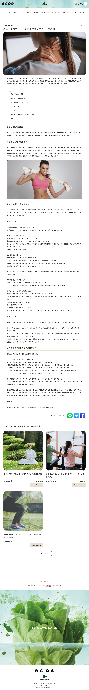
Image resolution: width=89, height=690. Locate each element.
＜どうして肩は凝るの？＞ (19, 98)
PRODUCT (42, 683)
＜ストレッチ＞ (16, 106)
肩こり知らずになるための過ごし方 (22, 115)
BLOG (37, 683)
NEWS (33, 683)
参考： (13, 119)
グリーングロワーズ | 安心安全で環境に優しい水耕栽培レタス (24, 12)
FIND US (55, 683)
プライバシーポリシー (44, 685)
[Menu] (86, 4)
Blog (44, 12)
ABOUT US (49, 683)
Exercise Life (52, 12)
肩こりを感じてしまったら (19, 102)
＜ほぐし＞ (14, 111)
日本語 (80, 4)
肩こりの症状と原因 (17, 94)
